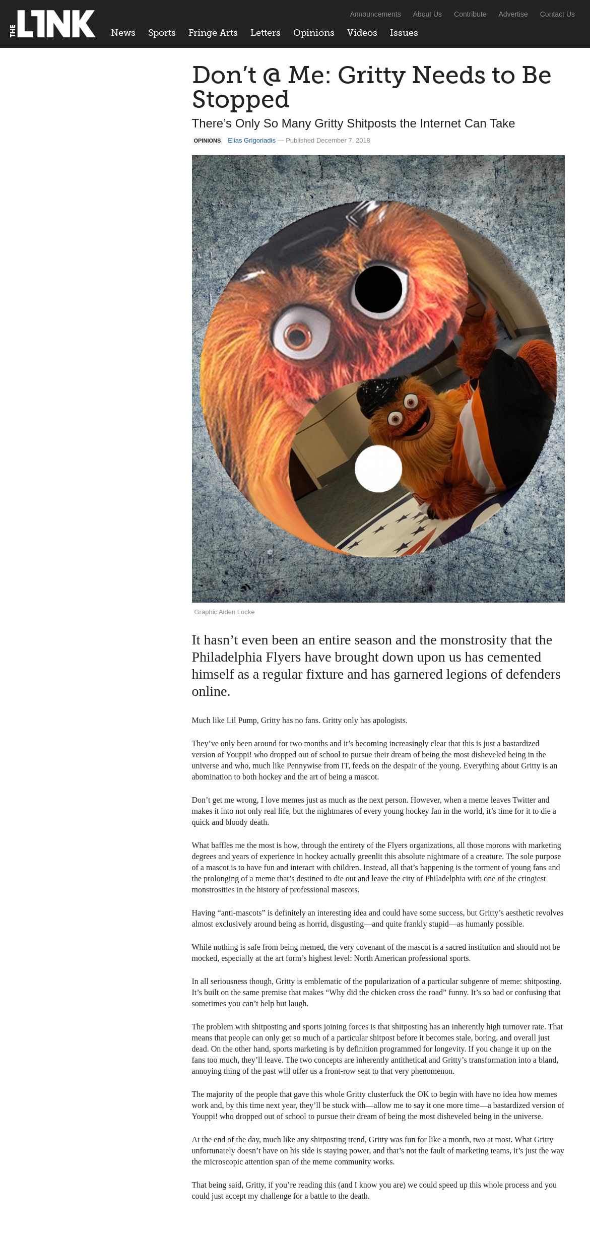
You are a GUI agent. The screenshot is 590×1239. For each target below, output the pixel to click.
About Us (427, 14)
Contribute (470, 14)
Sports (162, 32)
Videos (362, 32)
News (123, 32)
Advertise (513, 14)
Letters (265, 32)
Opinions (314, 32)
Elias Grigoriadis (252, 140)
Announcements (375, 14)
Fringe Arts (213, 32)
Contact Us (557, 14)
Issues (404, 32)
